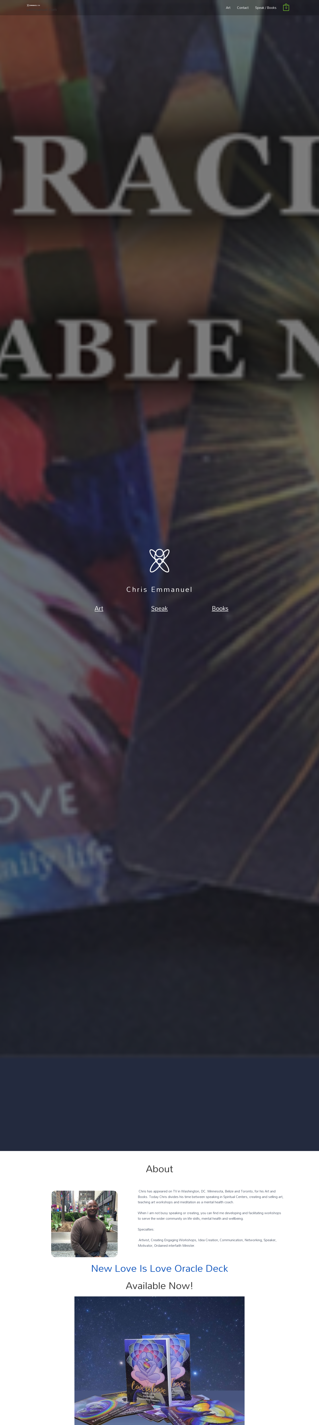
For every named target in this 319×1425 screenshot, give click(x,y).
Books (220, 607)
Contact (243, 10)
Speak (159, 607)
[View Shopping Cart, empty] (286, 10)
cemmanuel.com (43, 14)
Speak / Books (265, 10)
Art (228, 10)
